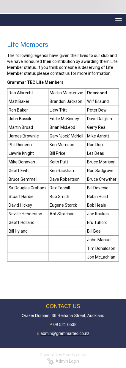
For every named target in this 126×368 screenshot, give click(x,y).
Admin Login (63, 361)
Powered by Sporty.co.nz (63, 354)
